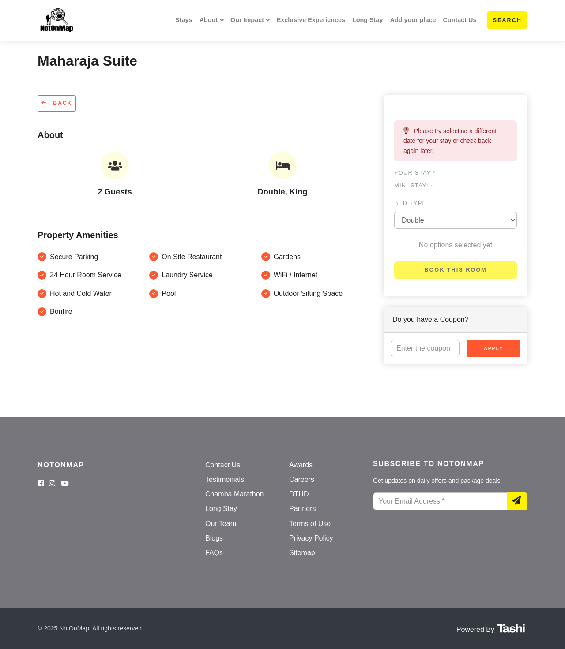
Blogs (214, 538)
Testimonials (224, 479)
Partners (302, 508)
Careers (301, 479)
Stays (183, 19)
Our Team (220, 523)
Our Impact (247, 19)
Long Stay (367, 19)
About (209, 19)
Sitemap (302, 552)
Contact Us (459, 19)
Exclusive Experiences (311, 19)
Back (56, 103)
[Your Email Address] (440, 501)
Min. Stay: (413, 185)
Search (507, 20)
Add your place (413, 19)
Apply (493, 348)
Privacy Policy (311, 538)
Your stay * (415, 172)
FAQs (214, 552)
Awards (301, 465)
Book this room (455, 269)
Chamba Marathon (234, 494)
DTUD (299, 494)
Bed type (410, 203)
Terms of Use (310, 523)
